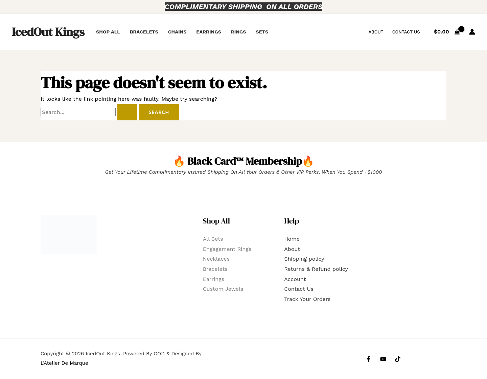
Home (292, 239)
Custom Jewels (223, 289)
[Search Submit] (127, 112)
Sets (262, 31)
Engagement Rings (227, 249)
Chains (177, 31)
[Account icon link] (472, 32)
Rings (238, 31)
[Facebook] (369, 359)
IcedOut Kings (48, 32)
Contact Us (406, 31)
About (375, 31)
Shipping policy (304, 259)
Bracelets (144, 31)
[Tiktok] (398, 359)
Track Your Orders (307, 299)
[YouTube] (383, 359)
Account (295, 279)
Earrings (208, 31)
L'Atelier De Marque (64, 363)
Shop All (108, 31)
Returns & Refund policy (316, 269)
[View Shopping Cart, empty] (447, 31)
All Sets (213, 239)
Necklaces (216, 259)
